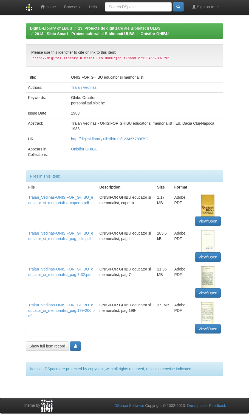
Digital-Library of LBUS (51, 28)
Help (93, 7)
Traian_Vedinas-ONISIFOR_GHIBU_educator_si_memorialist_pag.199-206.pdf (61, 310)
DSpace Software (129, 405)
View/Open (208, 221)
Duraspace (196, 405)
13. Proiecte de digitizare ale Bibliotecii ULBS (119, 28)
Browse (72, 7)
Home (48, 6)
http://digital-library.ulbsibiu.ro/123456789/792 (109, 139)
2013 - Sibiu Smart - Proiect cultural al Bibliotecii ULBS (85, 34)
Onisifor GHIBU (155, 34)
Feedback (217, 405)
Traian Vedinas (84, 87)
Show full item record (47, 346)
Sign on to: (205, 6)
